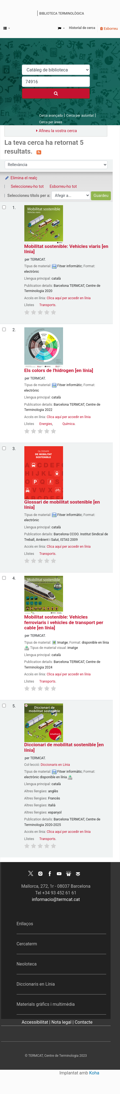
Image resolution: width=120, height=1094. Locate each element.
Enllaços (25, 923)
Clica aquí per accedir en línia (69, 298)
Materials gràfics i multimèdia (46, 1004)
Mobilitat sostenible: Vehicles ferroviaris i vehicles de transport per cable (63, 622)
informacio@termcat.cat (56, 899)
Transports (47, 305)
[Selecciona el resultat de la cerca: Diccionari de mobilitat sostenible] (4, 705)
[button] (6, 28)
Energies (45, 424)
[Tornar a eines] (103, 1077)
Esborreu (109, 28)
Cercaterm (27, 943)
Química (68, 424)
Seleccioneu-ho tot (27, 186)
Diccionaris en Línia (55, 765)
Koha (94, 1073)
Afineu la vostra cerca (58, 131)
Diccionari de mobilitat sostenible (64, 747)
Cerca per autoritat (80, 115)
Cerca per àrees (50, 122)
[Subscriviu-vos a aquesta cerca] (38, 152)
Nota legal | (63, 1022)
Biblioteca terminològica (61, 13)
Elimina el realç (20, 178)
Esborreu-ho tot (63, 186)
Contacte (83, 1022)
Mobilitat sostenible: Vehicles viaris (66, 249)
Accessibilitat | (36, 1022)
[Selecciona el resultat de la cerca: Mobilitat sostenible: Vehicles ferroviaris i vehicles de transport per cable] (4, 578)
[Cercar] (56, 93)
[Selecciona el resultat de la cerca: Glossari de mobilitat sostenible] (4, 448)
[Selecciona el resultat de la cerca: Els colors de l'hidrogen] (4, 329)
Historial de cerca (82, 28)
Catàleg (34, 13)
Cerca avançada (50, 115)
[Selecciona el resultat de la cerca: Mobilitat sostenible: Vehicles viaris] (4, 207)
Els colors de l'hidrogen (58, 370)
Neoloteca (27, 964)
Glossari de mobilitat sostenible (62, 504)
